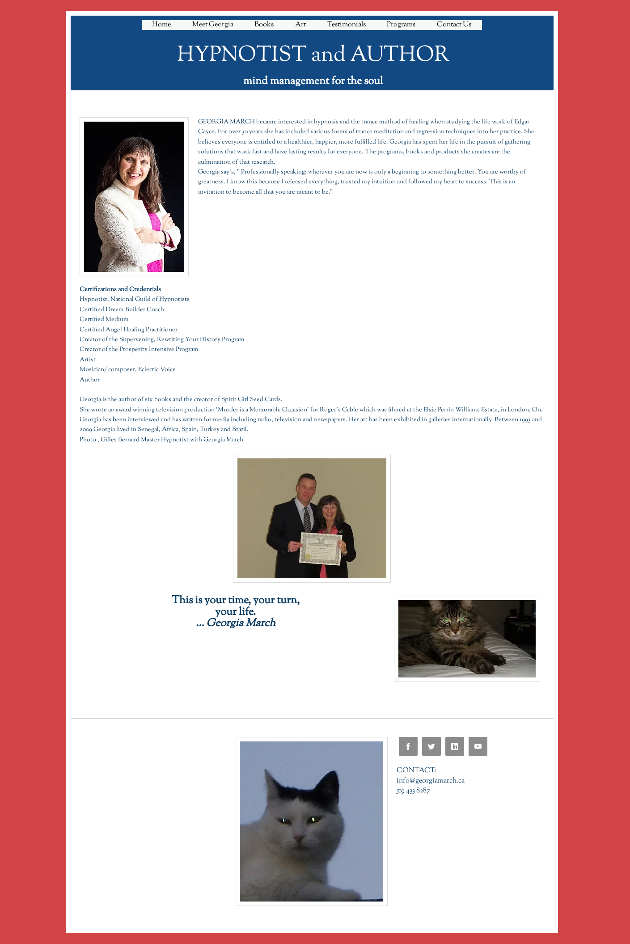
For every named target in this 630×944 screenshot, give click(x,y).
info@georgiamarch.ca (431, 781)
